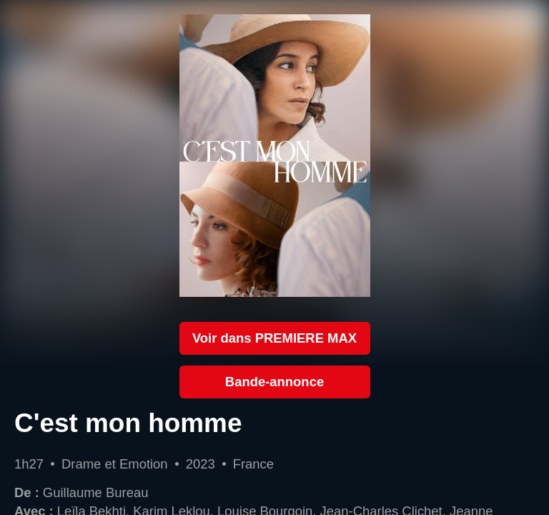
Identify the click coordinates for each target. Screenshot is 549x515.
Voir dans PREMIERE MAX (274, 337)
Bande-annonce (274, 381)
